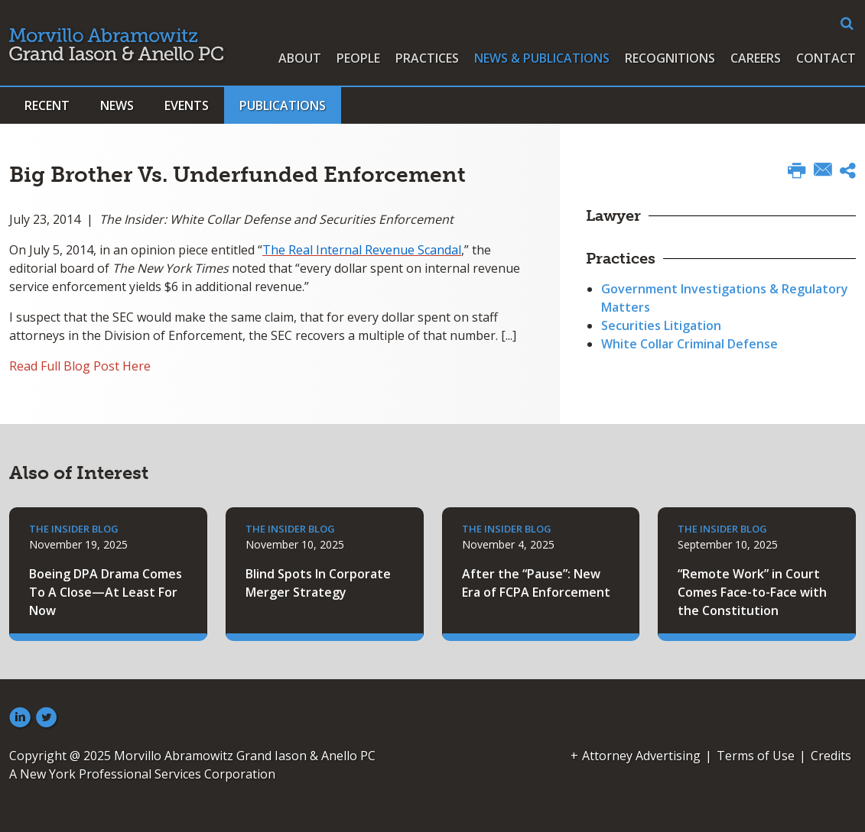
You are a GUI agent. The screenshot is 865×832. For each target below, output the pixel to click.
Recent (47, 105)
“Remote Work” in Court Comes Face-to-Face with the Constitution (752, 592)
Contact (826, 58)
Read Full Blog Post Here (80, 366)
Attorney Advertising (641, 755)
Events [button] (186, 105)
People (358, 58)
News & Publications (542, 58)
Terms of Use (756, 755)
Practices (427, 58)
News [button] (117, 105)
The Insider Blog (74, 529)
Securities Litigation (661, 325)
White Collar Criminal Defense (689, 343)
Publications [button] (282, 105)
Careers (755, 58)
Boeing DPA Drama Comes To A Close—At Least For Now (105, 592)
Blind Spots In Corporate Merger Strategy (318, 583)
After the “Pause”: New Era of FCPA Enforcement (536, 583)
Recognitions (670, 58)
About (299, 58)
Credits (831, 755)
